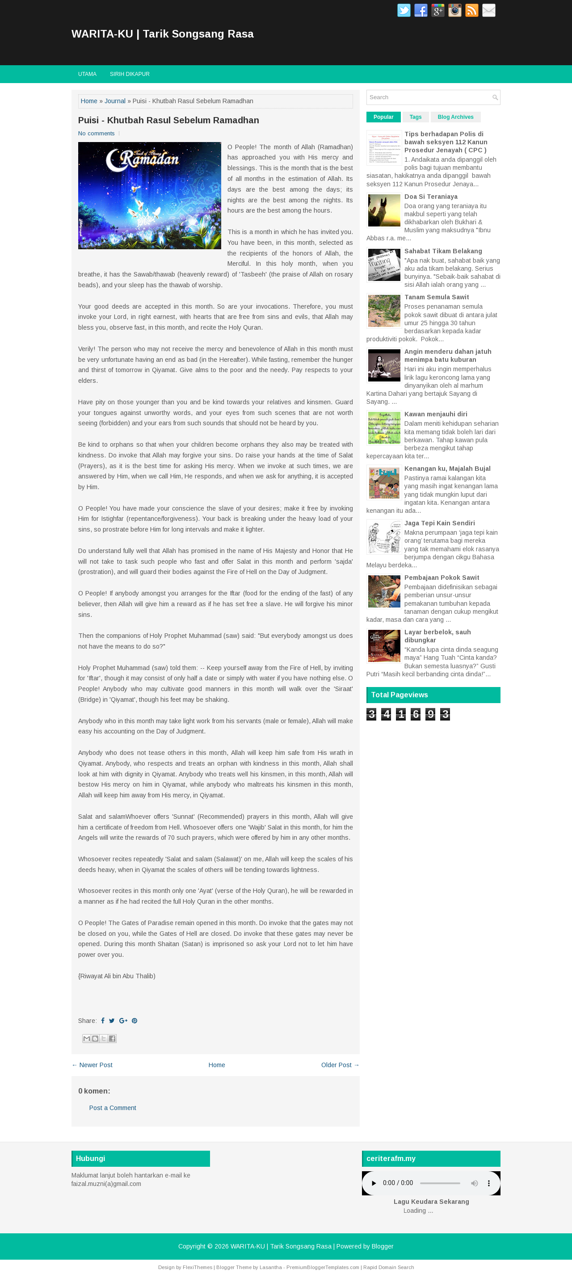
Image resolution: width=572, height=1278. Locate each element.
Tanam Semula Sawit (436, 297)
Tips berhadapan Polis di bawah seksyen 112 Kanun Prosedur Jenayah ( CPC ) (446, 142)
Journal (115, 101)
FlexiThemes (197, 1267)
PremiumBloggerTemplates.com (322, 1267)
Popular (384, 117)
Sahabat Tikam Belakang (443, 251)
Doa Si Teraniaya (431, 196)
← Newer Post (92, 1064)
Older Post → (340, 1064)
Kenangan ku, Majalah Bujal (447, 468)
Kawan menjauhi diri (435, 414)
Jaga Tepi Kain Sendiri (439, 523)
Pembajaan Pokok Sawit (441, 577)
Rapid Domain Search (388, 1267)
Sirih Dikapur (130, 74)
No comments (96, 133)
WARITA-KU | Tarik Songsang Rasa (163, 34)
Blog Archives (456, 117)
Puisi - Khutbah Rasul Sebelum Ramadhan (168, 120)
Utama (87, 74)
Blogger (383, 1246)
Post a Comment (112, 1107)
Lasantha (271, 1267)
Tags (416, 117)
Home (89, 101)
